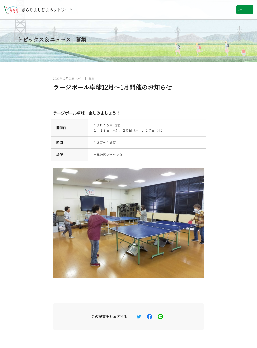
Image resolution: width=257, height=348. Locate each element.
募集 (91, 78)
